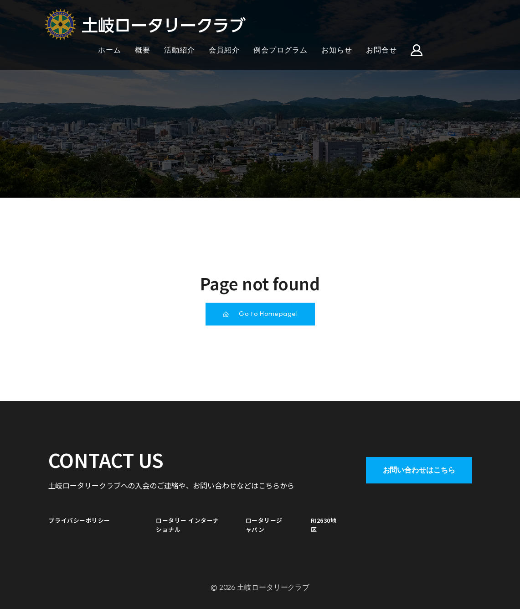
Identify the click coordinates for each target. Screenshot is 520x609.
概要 (142, 50)
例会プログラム (280, 50)
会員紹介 (224, 50)
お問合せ (381, 50)
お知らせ (336, 50)
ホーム (109, 50)
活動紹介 (179, 50)
